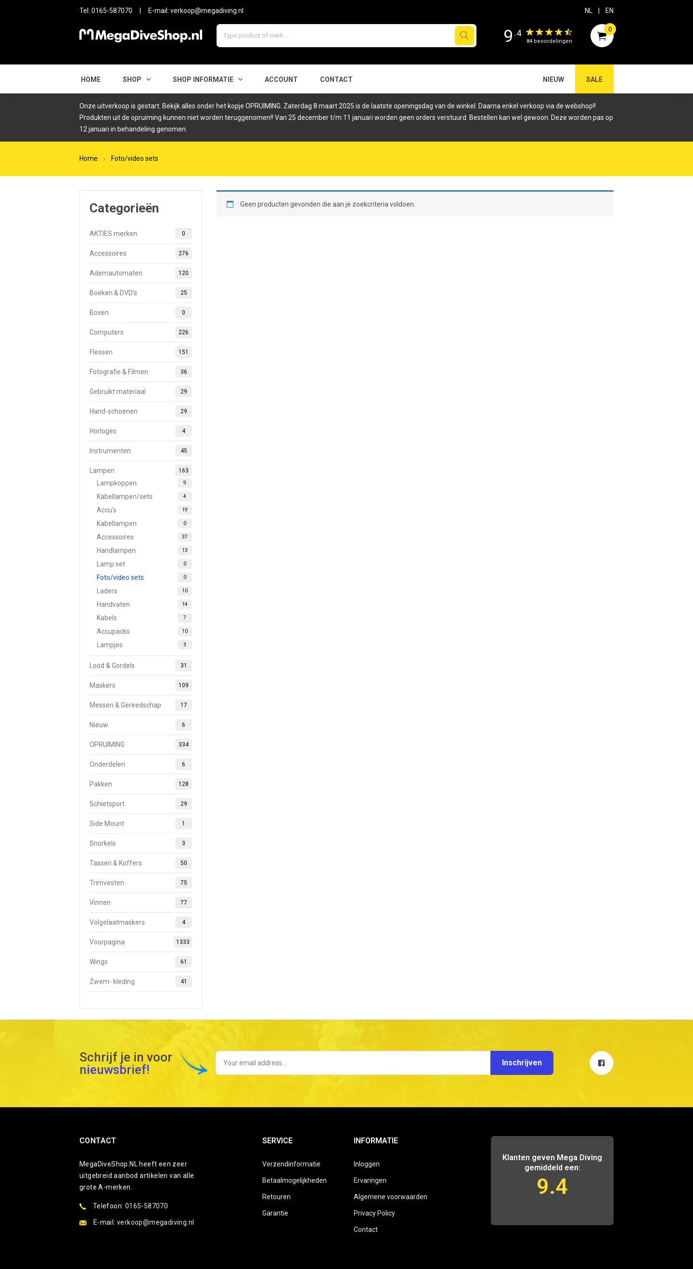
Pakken (141, 784)
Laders (144, 591)
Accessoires (141, 253)
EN (609, 10)
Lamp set (144, 564)
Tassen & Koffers (141, 863)
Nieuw (141, 725)
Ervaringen (370, 1180)
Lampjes (144, 645)
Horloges (141, 431)
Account (281, 79)
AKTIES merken (141, 233)
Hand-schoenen (141, 411)
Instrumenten (141, 451)
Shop (132, 79)
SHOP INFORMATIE (203, 79)
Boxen (141, 312)
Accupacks (144, 631)
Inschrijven (521, 1062)
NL (588, 10)
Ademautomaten (141, 273)
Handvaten (144, 604)
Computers (141, 332)
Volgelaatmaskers (141, 922)
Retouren (276, 1197)
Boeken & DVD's (141, 293)
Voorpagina (141, 942)
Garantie (275, 1213)
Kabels (144, 618)
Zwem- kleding (141, 981)
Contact (336, 79)
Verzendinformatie (291, 1164)
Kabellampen (144, 523)
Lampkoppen (144, 483)
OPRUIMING (141, 744)
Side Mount (141, 823)
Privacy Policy (374, 1213)
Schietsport (141, 804)
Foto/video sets (134, 158)
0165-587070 (111, 10)
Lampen (141, 470)
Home (91, 79)
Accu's (144, 510)
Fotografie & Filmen (141, 372)
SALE (594, 79)
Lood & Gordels (141, 665)
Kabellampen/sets (144, 496)
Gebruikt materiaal (141, 391)
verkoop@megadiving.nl (207, 10)
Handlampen (144, 550)
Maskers (141, 685)
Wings (141, 962)
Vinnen (141, 902)
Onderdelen (141, 764)
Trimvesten (141, 883)
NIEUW (553, 79)
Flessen (141, 352)
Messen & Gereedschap (141, 705)
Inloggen (367, 1164)
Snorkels (141, 843)
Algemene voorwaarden (390, 1197)
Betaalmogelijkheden (294, 1180)
